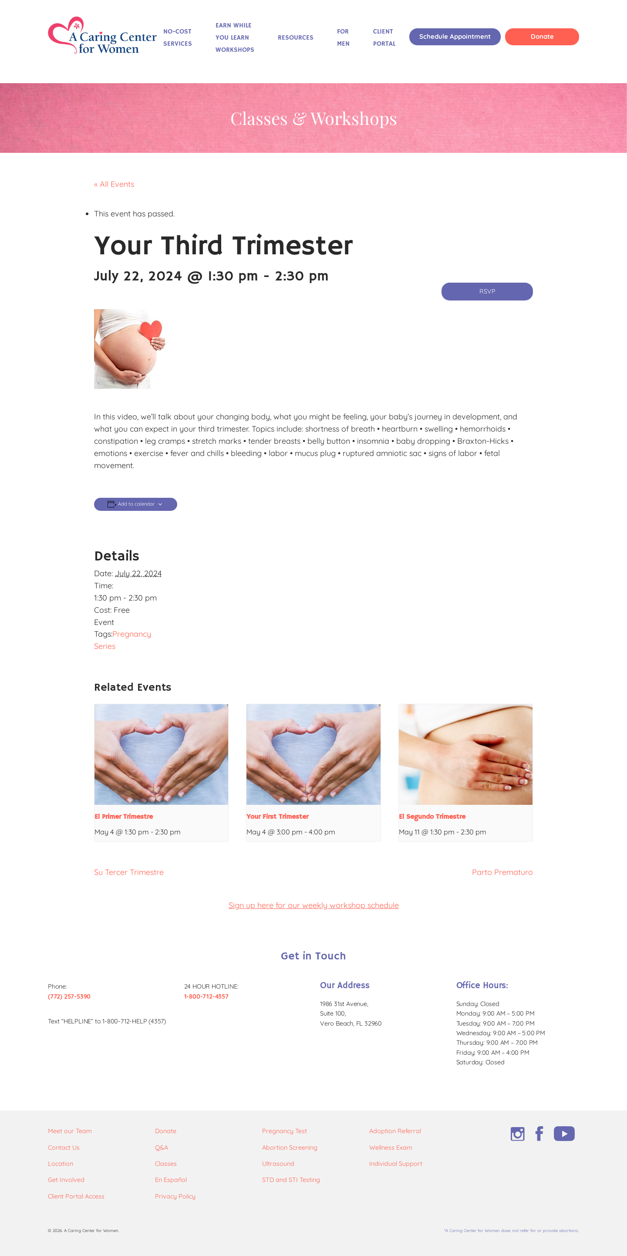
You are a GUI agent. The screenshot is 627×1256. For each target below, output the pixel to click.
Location (60, 1164)
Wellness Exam (390, 1147)
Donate (542, 36)
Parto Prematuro (502, 872)
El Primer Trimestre (123, 817)
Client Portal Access (76, 1196)
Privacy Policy (175, 1196)
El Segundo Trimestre (432, 817)
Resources (296, 38)
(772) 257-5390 (69, 996)
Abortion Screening (289, 1147)
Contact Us (64, 1147)
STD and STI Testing (291, 1180)
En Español (171, 1180)
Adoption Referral (395, 1131)
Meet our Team (70, 1131)
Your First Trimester (277, 817)
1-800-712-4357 (206, 996)
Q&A (161, 1147)
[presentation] (161, 754)
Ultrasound (278, 1164)
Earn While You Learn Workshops (235, 38)
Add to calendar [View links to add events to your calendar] (136, 504)
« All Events (114, 184)
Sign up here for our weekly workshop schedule (314, 905)
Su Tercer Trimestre (129, 872)
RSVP (487, 291)
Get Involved (66, 1180)
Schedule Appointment (455, 36)
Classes (166, 1164)
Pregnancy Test (284, 1131)
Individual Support (395, 1164)
